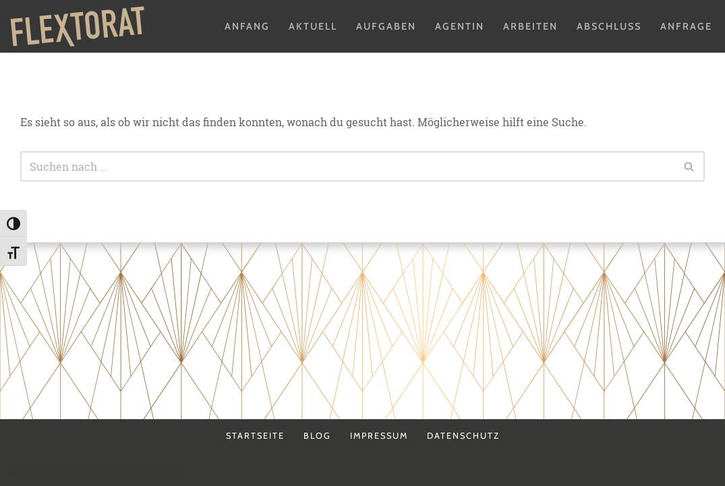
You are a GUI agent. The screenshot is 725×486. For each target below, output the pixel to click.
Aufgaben (386, 26)
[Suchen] (347, 166)
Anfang (247, 26)
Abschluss (609, 26)
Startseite (255, 436)
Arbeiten (530, 26)
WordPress (155, 469)
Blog (317, 436)
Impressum (379, 436)
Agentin (459, 26)
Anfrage (686, 26)
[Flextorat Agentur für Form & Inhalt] (77, 26)
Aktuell (313, 26)
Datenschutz (463, 436)
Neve (23, 469)
